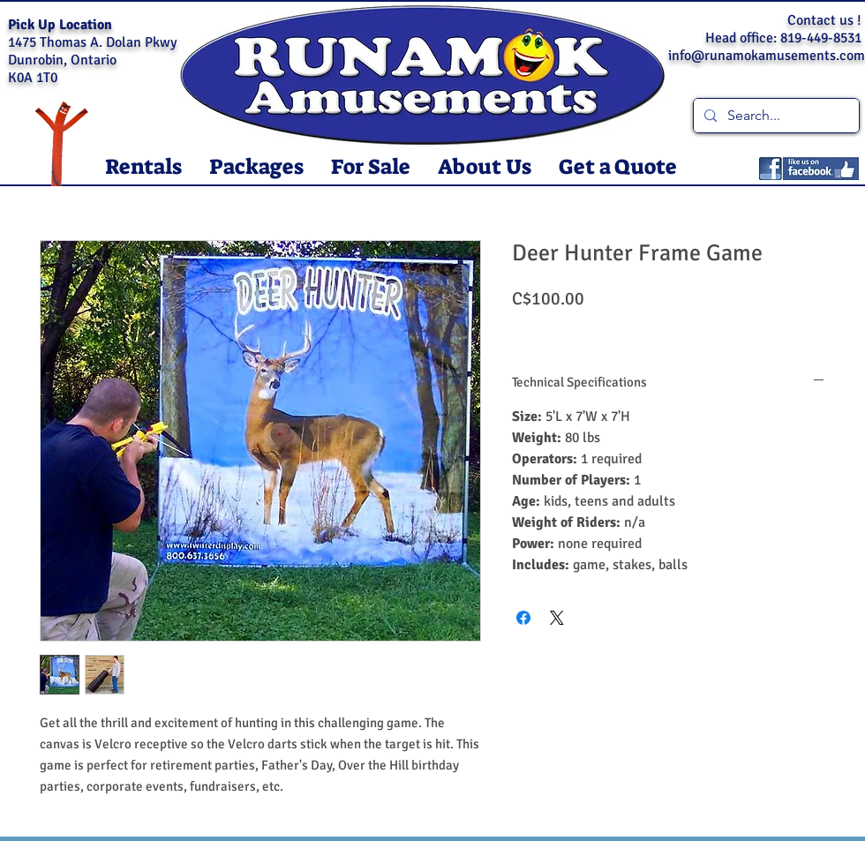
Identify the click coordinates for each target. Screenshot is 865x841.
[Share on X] (557, 617)
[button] (143, 167)
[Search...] (774, 115)
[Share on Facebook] (523, 617)
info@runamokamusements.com (766, 55)
